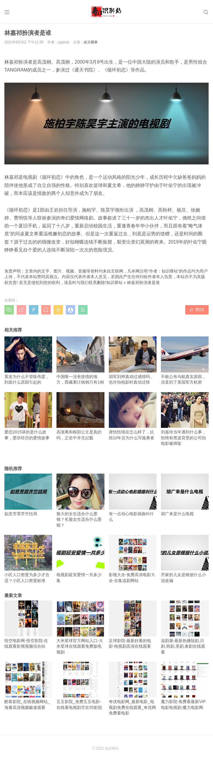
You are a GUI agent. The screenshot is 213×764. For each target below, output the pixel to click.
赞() (197, 309)
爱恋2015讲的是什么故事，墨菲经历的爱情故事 (28, 416)
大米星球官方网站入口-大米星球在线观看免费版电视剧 (80, 627)
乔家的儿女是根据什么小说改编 (185, 559)
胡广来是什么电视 (185, 495)
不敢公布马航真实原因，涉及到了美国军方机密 (185, 360)
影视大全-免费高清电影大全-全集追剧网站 (133, 559)
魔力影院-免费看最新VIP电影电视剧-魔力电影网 (185, 686)
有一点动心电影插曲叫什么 (133, 498)
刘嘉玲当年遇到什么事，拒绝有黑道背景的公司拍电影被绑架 (185, 419)
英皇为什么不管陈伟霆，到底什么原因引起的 (28, 360)
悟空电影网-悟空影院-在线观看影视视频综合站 (28, 624)
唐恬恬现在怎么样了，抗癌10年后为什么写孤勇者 (133, 416)
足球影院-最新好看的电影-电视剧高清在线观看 (133, 624)
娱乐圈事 (91, 42)
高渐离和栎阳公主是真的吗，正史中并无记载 (80, 416)
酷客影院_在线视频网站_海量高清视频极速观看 (28, 686)
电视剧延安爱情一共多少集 (80, 559)
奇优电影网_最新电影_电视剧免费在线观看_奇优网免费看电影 (133, 689)
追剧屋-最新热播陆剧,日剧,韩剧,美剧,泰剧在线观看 (185, 627)
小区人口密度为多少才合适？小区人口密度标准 (28, 559)
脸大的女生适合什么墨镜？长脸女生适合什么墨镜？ (80, 501)
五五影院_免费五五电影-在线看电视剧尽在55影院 (80, 686)
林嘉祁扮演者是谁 (143, 282)
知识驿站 (114, 282)
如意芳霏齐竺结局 (28, 495)
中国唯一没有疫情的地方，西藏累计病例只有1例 (80, 360)
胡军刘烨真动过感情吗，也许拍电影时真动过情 (133, 360)
